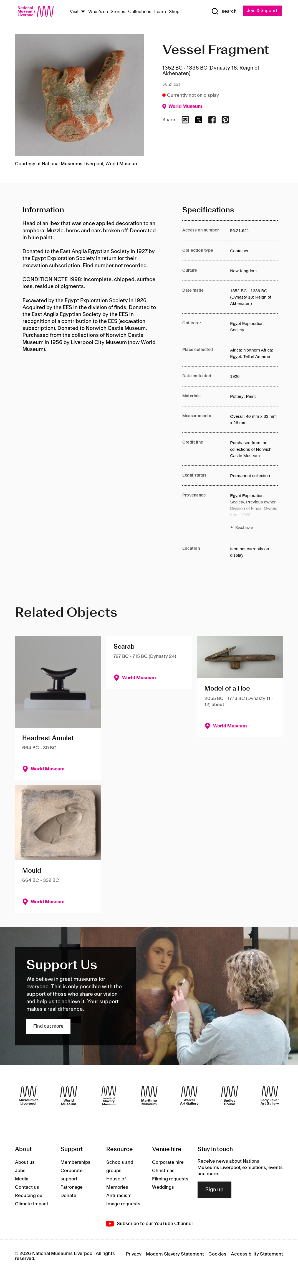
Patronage (71, 1187)
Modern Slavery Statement (175, 1254)
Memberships (75, 1162)
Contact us (27, 1187)
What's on (98, 11)
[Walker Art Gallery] (189, 1095)
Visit (74, 11)
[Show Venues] (83, 12)
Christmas (163, 1170)
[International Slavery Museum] (108, 1095)
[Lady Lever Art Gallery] (269, 1095)
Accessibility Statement (257, 1254)
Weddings (163, 1187)
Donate (68, 1195)
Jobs (20, 1170)
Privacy (134, 1254)
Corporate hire (168, 1162)
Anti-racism (119, 1195)
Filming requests (170, 1179)
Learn (160, 11)
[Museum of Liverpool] (28, 1095)
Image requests (123, 1204)
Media (21, 1179)
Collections (139, 11)
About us (25, 1162)
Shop (174, 11)
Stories (118, 11)
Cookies (217, 1254)
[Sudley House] (229, 1095)
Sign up (214, 1190)
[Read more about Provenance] (254, 512)
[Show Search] (224, 11)
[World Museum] (68, 1095)
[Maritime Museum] (149, 1095)
